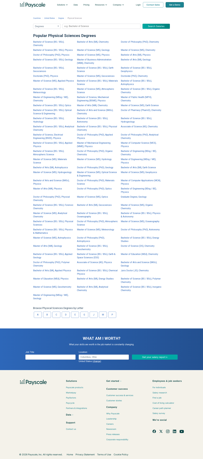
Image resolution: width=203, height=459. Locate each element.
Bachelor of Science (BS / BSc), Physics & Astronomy (140, 215)
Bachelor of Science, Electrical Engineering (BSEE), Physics (48, 136)
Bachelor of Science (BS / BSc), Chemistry (48, 44)
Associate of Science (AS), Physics (94, 262)
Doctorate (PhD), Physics (45, 76)
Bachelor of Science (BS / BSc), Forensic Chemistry (53, 207)
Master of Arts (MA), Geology (47, 246)
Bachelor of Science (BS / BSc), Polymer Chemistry (141, 280)
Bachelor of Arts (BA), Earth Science (138, 167)
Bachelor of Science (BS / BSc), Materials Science (97, 82)
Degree (61, 18)
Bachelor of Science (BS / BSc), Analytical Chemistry (53, 128)
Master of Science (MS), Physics (93, 54)
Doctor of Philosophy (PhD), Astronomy (140, 229)
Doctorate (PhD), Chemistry (134, 76)
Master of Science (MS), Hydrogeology (52, 172)
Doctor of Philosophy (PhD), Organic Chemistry (95, 153)
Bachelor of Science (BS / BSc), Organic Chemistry (140, 91)
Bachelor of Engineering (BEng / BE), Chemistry (138, 153)
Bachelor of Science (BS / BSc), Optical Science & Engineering (52, 112)
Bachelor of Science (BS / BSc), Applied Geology (52, 256)
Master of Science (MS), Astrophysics (52, 237)
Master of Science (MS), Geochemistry (52, 287)
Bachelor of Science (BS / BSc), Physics (53, 50)
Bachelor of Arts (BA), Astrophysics (50, 167)
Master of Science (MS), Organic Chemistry (137, 207)
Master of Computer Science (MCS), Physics (138, 145)
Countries (37, 18)
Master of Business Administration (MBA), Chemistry (94, 61)
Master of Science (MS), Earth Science (140, 105)
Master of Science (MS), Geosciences (95, 76)
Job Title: (30, 352)
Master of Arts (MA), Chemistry (92, 105)
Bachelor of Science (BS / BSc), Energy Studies (140, 239)
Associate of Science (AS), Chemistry (139, 126)
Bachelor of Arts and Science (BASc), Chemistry (95, 112)
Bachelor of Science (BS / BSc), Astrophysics (136, 82)
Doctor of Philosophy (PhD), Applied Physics (95, 136)
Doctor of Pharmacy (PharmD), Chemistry (141, 110)
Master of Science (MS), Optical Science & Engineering (97, 174)
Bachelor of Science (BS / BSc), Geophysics (136, 69)
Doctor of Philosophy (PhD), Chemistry (140, 42)
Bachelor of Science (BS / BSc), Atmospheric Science (48, 153)
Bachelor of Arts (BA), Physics (136, 54)
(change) (97, 361)
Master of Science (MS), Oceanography (140, 221)
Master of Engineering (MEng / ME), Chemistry (50, 99)
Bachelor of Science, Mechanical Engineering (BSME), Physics (93, 99)
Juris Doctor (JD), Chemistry (135, 270)
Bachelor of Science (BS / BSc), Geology (53, 59)
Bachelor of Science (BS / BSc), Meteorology (48, 91)
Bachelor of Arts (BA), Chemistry (93, 42)
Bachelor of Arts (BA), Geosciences (94, 205)
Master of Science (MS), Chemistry (138, 50)
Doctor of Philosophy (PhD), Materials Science (95, 182)
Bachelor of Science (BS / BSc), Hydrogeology (136, 120)
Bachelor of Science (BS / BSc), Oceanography (92, 215)
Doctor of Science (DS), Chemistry (138, 246)
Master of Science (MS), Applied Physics (53, 80)
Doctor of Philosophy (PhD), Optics (94, 188)
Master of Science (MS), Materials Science (50, 161)
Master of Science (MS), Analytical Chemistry (50, 215)
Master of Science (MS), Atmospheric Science (95, 91)
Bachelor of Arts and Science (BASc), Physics (51, 182)
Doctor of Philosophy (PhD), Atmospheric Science (97, 223)
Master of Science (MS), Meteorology (95, 229)
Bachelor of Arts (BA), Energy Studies (95, 278)
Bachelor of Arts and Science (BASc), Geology (139, 264)
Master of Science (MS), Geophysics (139, 172)
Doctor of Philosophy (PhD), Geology (95, 167)
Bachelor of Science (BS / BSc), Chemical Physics (97, 272)
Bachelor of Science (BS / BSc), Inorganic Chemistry (141, 289)
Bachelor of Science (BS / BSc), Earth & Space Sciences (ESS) (96, 256)
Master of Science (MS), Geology (93, 50)
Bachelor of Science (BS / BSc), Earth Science (95, 69)
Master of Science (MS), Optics (92, 196)
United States (49, 18)
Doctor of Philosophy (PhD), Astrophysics (91, 239)
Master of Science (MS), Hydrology (94, 159)
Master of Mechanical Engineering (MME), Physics (94, 145)
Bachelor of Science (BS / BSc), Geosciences (48, 69)
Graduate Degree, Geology (134, 196)
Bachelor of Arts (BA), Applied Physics (52, 270)
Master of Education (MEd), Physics (51, 278)
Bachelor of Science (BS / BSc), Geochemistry (92, 248)
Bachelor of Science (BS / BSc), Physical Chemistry (97, 128)
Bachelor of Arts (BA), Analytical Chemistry (92, 289)
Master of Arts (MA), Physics (47, 188)
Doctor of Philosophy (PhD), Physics (51, 54)
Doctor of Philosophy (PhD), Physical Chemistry (51, 198)
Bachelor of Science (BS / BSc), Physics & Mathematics (53, 231)
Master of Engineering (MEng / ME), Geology (50, 297)
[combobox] (101, 26)
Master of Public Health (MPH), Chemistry (136, 99)
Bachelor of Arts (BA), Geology (136, 59)
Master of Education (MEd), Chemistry (139, 254)
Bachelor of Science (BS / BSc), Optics (52, 105)
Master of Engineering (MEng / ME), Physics (138, 161)
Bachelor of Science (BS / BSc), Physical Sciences (53, 223)
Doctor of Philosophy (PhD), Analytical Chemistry (139, 136)
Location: (83, 352)
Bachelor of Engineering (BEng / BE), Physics (138, 190)
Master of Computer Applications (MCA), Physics (141, 182)
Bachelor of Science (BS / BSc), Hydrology (48, 120)
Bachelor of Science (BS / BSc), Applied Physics (52, 145)
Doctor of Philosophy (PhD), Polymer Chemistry (51, 264)
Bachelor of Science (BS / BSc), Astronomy (92, 120)
